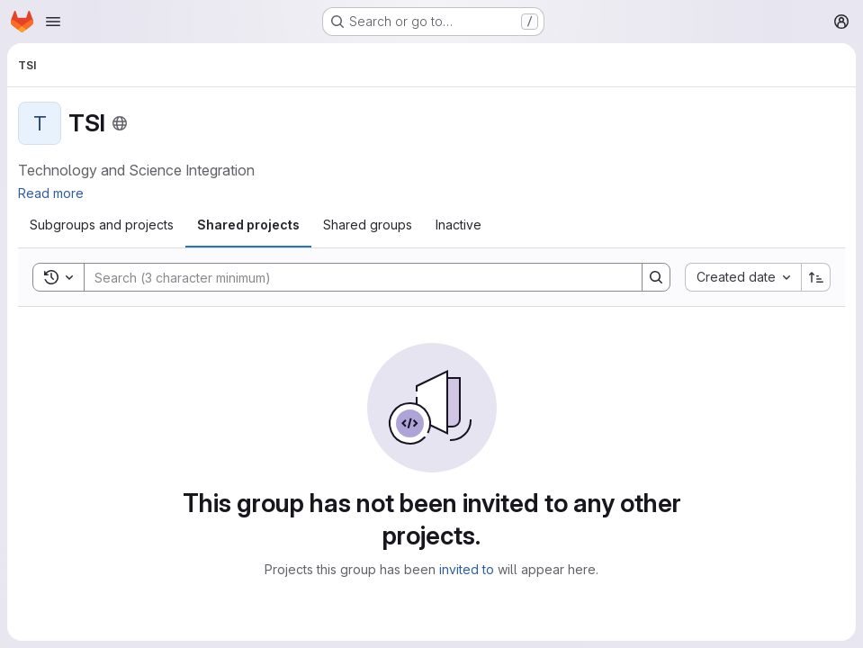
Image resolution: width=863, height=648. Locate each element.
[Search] (354, 277)
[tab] (101, 225)
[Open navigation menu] (53, 21)
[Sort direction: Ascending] (816, 277)
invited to (466, 569)
